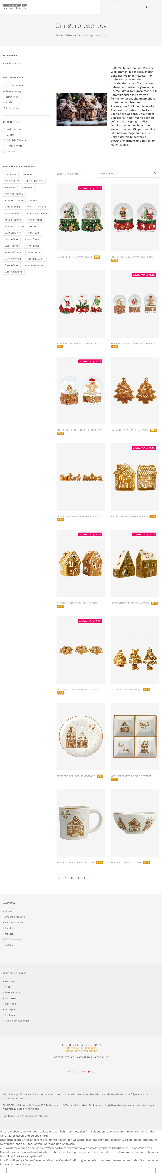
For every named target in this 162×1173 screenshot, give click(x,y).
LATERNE (27, 187)
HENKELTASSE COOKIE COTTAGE (80, 862)
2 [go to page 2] (72, 877)
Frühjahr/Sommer (17, 140)
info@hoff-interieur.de (81, 1051)
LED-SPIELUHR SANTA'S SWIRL (78, 256)
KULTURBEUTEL (34, 181)
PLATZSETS (34, 252)
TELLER (42, 207)
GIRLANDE (10, 174)
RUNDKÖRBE (32, 239)
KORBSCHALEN (36, 259)
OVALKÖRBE (11, 239)
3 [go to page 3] (78, 877)
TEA (29, 207)
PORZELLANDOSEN (36, 213)
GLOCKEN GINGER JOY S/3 (130, 689)
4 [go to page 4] (84, 877)
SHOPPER (10, 187)
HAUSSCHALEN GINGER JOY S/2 (133, 516)
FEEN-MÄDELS (13, 252)
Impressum (11, 998)
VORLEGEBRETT (13, 272)
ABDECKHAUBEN (14, 194)
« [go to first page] (59, 877)
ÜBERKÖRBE (11, 265)
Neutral (11, 151)
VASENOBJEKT (13, 233)
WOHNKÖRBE (12, 246)
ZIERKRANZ (29, 174)
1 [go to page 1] (65, 877)
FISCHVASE (33, 233)
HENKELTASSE (13, 207)
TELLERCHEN (12, 213)
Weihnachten (13, 63)
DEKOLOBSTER (28, 226)
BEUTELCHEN (12, 181)
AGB (7, 987)
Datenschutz (12, 992)
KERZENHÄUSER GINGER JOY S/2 (134, 603)
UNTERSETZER (13, 259)
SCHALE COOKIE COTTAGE (130, 862)
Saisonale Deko (74, 35)
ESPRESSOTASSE (14, 200)
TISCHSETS (33, 246)
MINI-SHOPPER (13, 220)
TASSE (33, 200)
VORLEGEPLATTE (34, 265)
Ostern (11, 134)
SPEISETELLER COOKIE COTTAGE (80, 776)
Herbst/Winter (15, 145)
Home (59, 35)
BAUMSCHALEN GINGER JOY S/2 (134, 430)
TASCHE (9, 226)
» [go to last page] (90, 877)
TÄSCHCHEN (35, 220)
